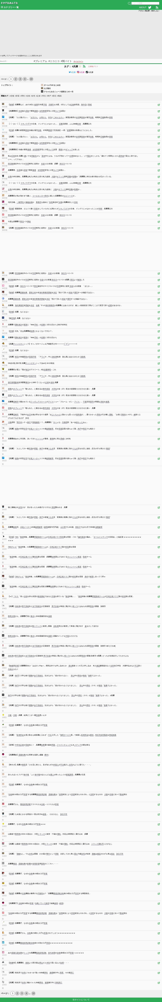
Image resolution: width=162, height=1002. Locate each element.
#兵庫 (72, 72)
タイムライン (78, 61)
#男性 (22, 96)
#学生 (43, 96)
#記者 (38, 96)
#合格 (28, 96)
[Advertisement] (80, 33)
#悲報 (12, 96)
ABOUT (142, 7)
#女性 (33, 96)
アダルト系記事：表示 (148, 11)
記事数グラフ (93, 66)
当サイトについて (81, 1000)
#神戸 (49, 96)
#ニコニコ (54, 61)
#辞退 (17, 96)
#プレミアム (40, 61)
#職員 (59, 96)
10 (31, 79)
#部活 (54, 96)
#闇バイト (66, 61)
